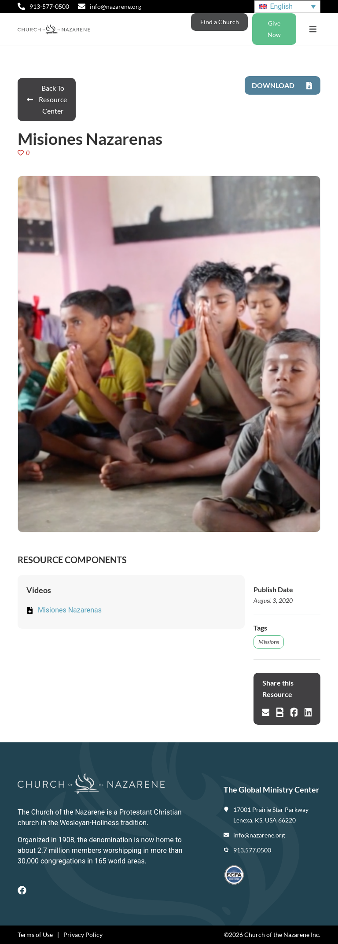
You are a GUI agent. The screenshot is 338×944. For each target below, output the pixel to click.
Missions (268, 641)
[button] (312, 29)
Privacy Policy (83, 934)
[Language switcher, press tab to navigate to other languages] (287, 6)
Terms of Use (35, 934)
